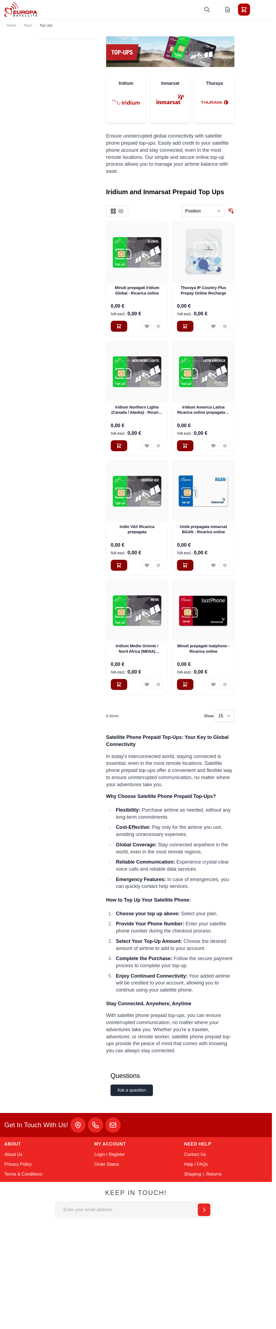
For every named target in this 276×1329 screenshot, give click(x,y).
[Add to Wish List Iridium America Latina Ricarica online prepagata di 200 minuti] (213, 446)
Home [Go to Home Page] (11, 25)
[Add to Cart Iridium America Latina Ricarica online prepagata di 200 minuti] (185, 445)
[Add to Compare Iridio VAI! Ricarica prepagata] (158, 565)
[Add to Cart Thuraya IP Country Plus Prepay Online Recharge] (185, 326)
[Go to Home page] (20, 9)
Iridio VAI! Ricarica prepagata (137, 529)
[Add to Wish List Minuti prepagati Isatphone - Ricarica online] (213, 684)
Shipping (192, 1174)
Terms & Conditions (23, 1174)
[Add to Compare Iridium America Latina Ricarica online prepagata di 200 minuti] (225, 446)
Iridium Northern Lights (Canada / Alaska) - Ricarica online (137, 410)
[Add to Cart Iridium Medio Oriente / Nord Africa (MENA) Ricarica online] (119, 684)
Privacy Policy (18, 1164)
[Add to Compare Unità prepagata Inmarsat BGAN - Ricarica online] (225, 565)
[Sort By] (203, 211)
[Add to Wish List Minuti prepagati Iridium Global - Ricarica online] (147, 326)
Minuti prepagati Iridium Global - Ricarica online (137, 290)
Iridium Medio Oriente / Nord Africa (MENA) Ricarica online (137, 649)
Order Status (106, 1164)
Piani (28, 25)
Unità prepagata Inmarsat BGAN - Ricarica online (203, 529)
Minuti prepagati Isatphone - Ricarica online (203, 648)
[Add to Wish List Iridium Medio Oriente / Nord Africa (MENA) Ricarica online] (147, 684)
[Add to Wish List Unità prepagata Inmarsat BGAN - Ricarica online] (213, 565)
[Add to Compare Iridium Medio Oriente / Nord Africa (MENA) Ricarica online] (158, 684)
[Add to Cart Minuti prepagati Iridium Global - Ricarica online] (119, 326)
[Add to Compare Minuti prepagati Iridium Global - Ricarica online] (158, 326)
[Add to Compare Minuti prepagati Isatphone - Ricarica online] (225, 684)
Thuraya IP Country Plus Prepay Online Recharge (203, 290)
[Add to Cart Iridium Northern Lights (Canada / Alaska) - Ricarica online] (119, 445)
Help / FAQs (196, 1164)
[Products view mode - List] (121, 211)
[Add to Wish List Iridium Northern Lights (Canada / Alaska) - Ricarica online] (147, 446)
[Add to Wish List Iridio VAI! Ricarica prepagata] (147, 565)
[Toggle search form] (207, 9)
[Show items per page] (224, 716)
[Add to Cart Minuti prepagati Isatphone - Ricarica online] (185, 684)
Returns (214, 1174)
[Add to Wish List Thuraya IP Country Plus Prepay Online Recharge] (213, 326)
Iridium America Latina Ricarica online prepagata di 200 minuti (203, 410)
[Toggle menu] (259, 9)
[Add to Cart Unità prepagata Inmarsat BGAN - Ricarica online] (185, 565)
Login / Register (109, 1154)
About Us (13, 1154)
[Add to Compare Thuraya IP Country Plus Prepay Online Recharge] (225, 326)
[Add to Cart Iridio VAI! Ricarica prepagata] (119, 565)
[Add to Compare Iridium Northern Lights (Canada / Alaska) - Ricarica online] (158, 446)
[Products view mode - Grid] (113, 211)
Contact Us (195, 1154)
